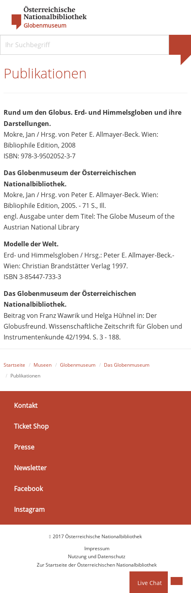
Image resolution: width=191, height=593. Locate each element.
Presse (24, 447)
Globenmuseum (45, 25)
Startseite (14, 364)
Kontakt (26, 405)
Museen (43, 364)
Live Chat (149, 583)
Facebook (28, 488)
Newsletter (30, 467)
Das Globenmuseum (126, 364)
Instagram (29, 509)
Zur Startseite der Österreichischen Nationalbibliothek (97, 564)
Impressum (96, 548)
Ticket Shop (31, 426)
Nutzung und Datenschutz (96, 556)
